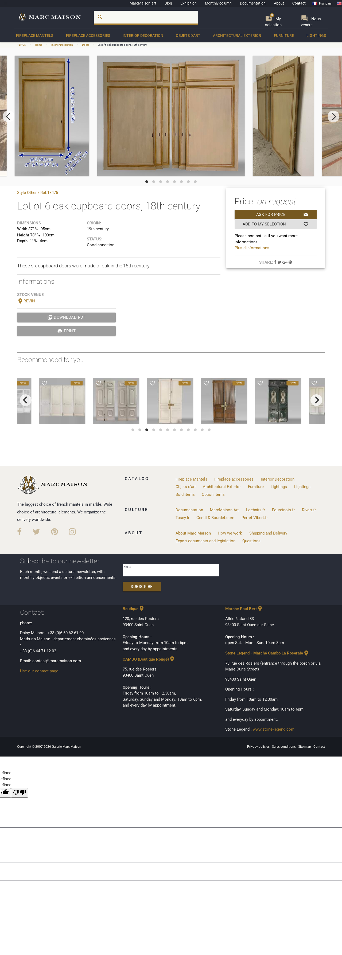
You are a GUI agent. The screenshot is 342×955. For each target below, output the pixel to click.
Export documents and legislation (205, 541)
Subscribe (142, 586)
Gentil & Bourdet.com (215, 517)
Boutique (134, 608)
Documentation (253, 3)
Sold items (185, 494)
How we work (230, 533)
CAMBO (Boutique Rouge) (149, 659)
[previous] (8, 116)
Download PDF (66, 317)
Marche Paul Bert (244, 608)
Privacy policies (258, 747)
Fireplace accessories (88, 35)
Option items (213, 494)
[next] (333, 116)
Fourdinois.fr (283, 510)
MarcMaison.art (143, 3)
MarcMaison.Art (224, 510)
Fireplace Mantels (34, 35)
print (66, 331)
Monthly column (218, 3)
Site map (305, 747)
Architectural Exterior (237, 35)
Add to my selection (275, 224)
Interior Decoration (143, 35)
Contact (299, 3)
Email (128, 566)
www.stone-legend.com (273, 729)
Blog (168, 3)
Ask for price (282, 214)
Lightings (316, 35)
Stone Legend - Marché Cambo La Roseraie (267, 653)
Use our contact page (39, 671)
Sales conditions (284, 747)
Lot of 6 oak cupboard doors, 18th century (122, 44)
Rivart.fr (309, 510)
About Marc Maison (193, 533)
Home (38, 44)
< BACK (21, 44)
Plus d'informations (252, 247)
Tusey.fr (182, 517)
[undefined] (19, 793)
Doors (85, 44)
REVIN (26, 301)
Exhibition (188, 3)
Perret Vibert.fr (255, 517)
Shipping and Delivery (268, 533)
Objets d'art (188, 35)
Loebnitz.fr (255, 510)
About (279, 3)
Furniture (284, 35)
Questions (251, 541)
